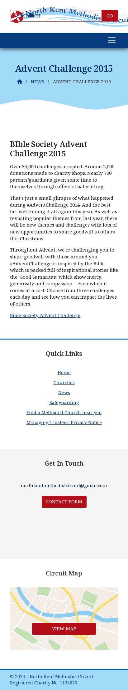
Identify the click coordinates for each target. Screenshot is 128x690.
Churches (64, 382)
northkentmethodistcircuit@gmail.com (64, 485)
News (37, 82)
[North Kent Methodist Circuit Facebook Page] (22, 15)
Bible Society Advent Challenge (45, 315)
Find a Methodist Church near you (64, 412)
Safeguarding (64, 402)
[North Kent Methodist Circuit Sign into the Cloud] (31, 15)
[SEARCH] (59, 15)
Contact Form (64, 501)
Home (64, 372)
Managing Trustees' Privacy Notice (64, 422)
